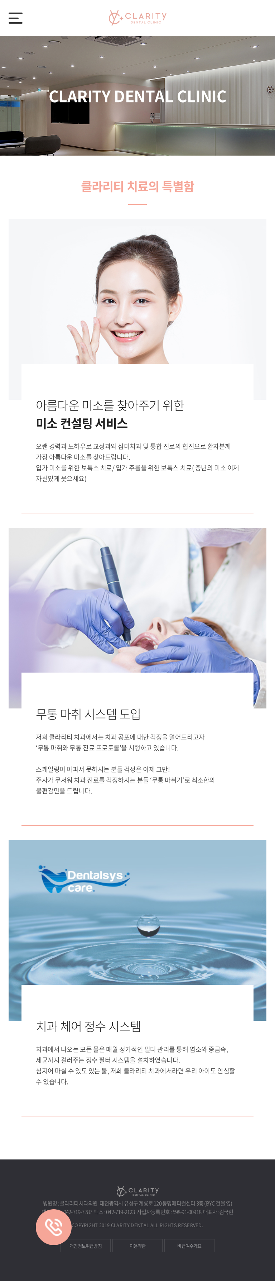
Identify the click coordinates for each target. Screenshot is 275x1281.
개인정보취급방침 (85, 1245)
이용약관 (138, 1245)
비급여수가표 (189, 1245)
